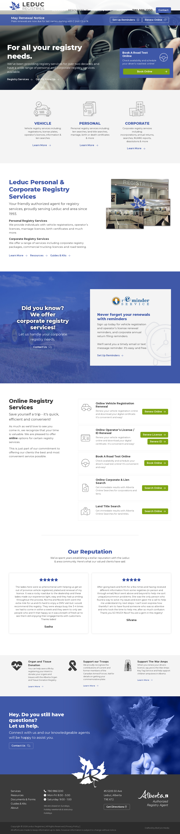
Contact (163, 10)
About (123, 10)
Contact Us (42, 347)
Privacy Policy (72, 826)
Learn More (40, 145)
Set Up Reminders (125, 26)
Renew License (152, 434)
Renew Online (155, 26)
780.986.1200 (142, 10)
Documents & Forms (23, 799)
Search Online (153, 488)
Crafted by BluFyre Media (157, 828)
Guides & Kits (105, 10)
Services (64, 10)
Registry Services (18, 79)
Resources (37, 255)
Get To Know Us (46, 79)
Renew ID (156, 441)
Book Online (144, 71)
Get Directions (116, 806)
